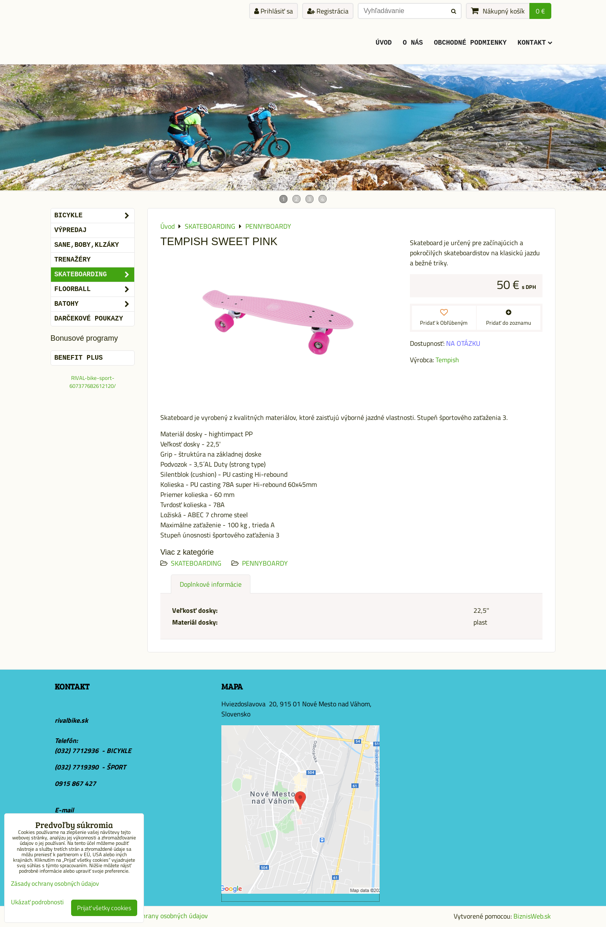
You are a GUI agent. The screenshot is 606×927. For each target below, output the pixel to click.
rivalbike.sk (71, 720)
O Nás (413, 43)
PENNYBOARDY (265, 563)
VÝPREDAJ (70, 230)
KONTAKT (535, 43)
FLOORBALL (94, 289)
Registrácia (327, 11)
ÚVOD (384, 43)
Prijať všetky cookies (104, 908)
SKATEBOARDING (196, 563)
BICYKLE (94, 215)
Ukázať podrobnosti (37, 902)
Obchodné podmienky (470, 43)
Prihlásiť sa (273, 11)
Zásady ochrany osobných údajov (161, 916)
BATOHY (94, 304)
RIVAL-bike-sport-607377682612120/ (92, 382)
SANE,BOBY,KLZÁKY (86, 245)
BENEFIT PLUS (78, 358)
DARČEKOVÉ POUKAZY (88, 319)
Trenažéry (72, 260)
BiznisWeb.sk (532, 916)
